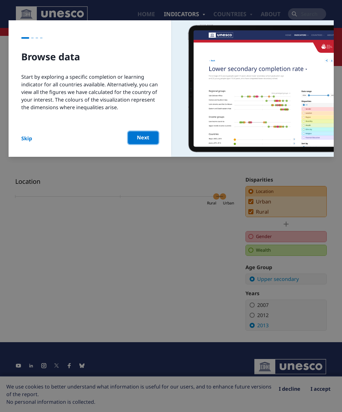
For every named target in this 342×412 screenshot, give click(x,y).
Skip (26, 138)
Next (143, 137)
